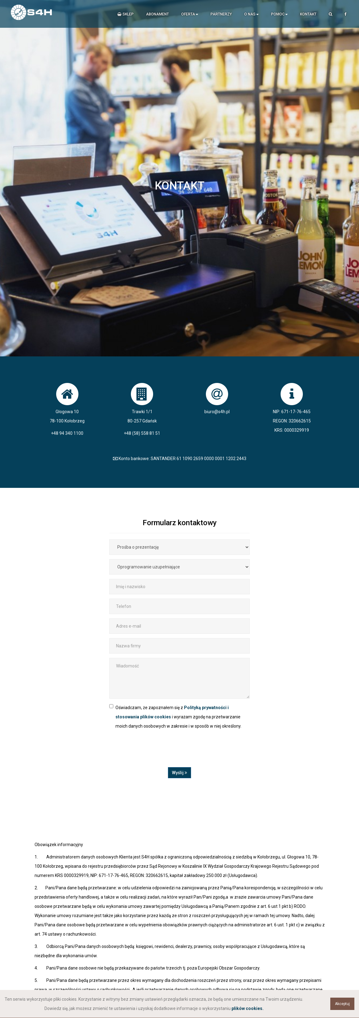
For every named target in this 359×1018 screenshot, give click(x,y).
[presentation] (156, 752)
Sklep (125, 14)
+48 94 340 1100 (67, 433)
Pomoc (279, 14)
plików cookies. (248, 1008)
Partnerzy (221, 14)
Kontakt (308, 14)
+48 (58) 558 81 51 (142, 433)
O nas (251, 14)
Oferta (189, 14)
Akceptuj (342, 1004)
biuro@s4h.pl (217, 411)
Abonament (157, 14)
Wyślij (179, 772)
